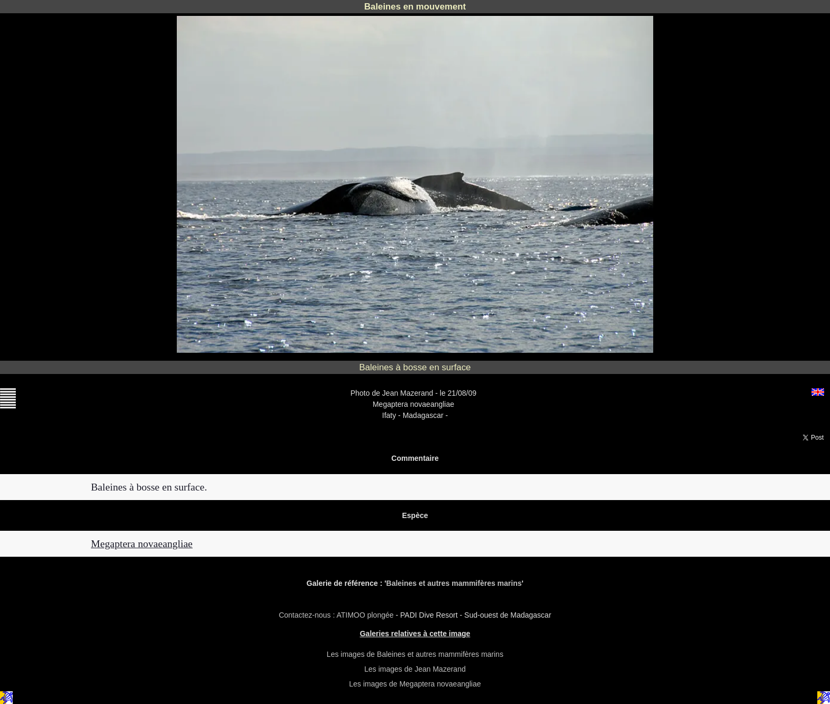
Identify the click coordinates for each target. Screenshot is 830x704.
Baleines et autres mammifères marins (454, 583)
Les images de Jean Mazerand (414, 669)
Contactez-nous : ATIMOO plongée (337, 615)
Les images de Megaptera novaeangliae (415, 684)
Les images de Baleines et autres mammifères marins (415, 654)
